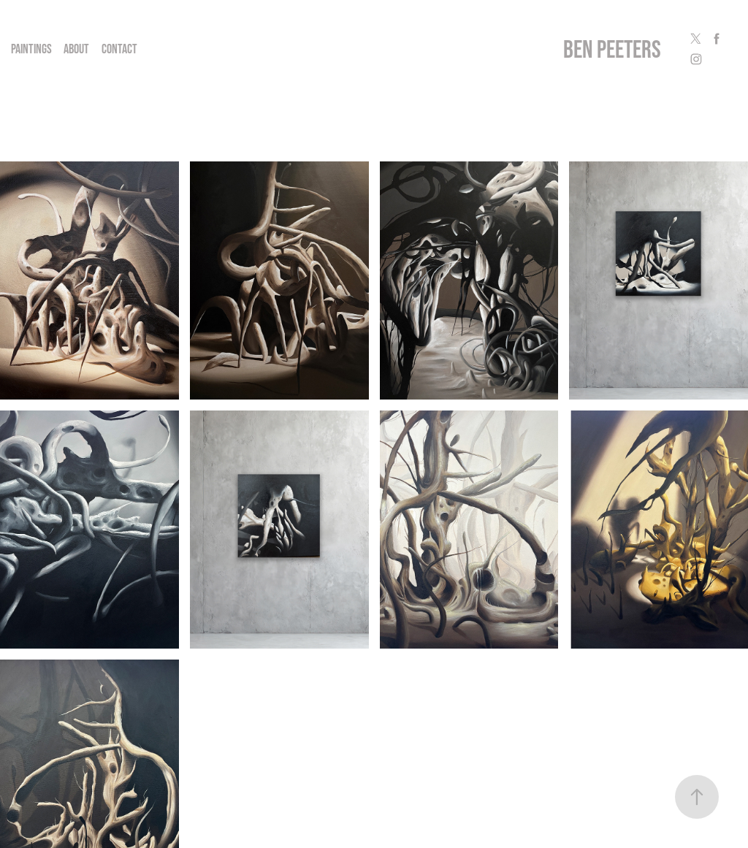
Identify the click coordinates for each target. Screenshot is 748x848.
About (76, 49)
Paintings (31, 49)
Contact (119, 49)
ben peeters (612, 49)
